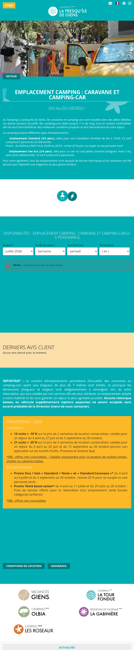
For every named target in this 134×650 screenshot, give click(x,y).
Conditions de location (23, 566)
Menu (9, 5)
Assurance (59, 566)
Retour (11, 76)
